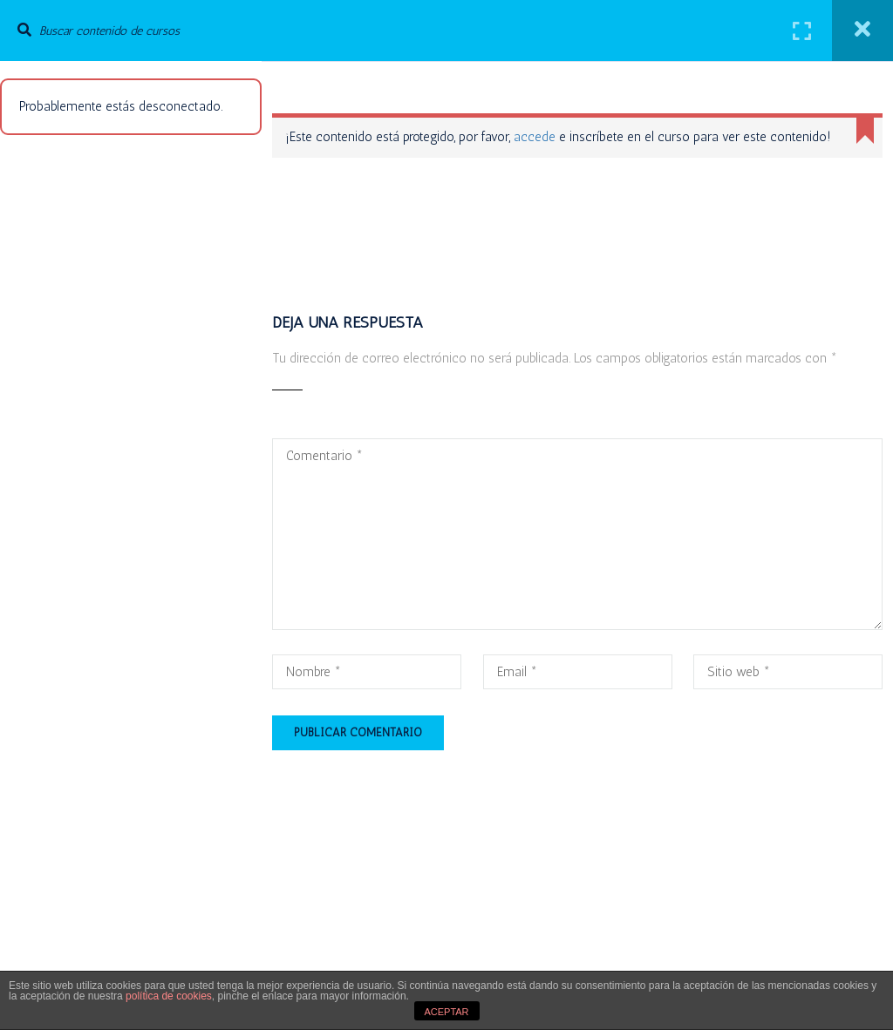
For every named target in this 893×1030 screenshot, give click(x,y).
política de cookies (169, 996)
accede (535, 137)
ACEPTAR (446, 1011)
